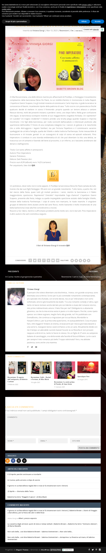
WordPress (45, 550)
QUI (68, 245)
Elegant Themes (22, 550)
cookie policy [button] (6, 9)
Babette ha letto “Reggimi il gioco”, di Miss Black (27, 497)
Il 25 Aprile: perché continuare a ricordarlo (24, 474)
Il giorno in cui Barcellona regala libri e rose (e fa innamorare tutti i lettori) (38, 486)
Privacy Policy (56, 549)
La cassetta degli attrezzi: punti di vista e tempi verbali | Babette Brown (37, 524)
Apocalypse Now (83, 376)
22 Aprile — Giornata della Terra (21, 491)
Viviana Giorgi (38, 30)
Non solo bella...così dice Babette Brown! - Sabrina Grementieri (33, 532)
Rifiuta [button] (84, 21)
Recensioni (64, 30)
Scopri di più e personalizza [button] (16, 21)
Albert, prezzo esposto (28, 518)
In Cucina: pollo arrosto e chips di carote (24, 480)
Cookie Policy (68, 549)
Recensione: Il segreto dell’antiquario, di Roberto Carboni (17, 379)
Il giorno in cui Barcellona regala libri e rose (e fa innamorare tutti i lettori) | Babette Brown (45, 510)
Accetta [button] (98, 21)
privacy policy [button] (87, 5)
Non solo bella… (66, 532)
